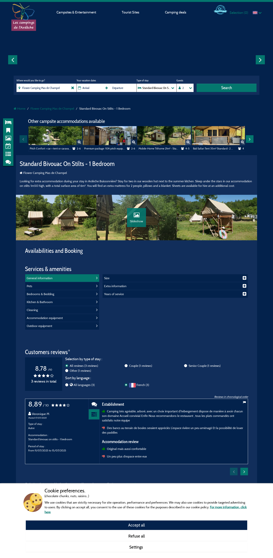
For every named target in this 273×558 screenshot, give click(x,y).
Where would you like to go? (30, 80)
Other (80, 371)
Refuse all (136, 536)
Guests (180, 80)
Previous (12, 59)
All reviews (84, 366)
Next (260, 59)
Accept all (136, 525)
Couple (140, 366)
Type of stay (142, 80)
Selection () (239, 12)
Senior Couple (204, 366)
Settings (136, 547)
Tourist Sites (130, 12)
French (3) (142, 385)
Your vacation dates (86, 80)
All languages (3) (84, 385)
